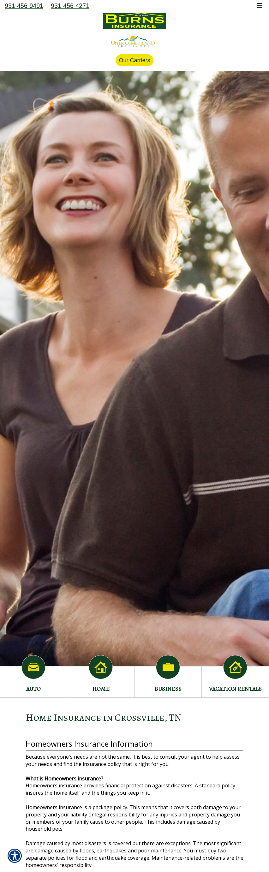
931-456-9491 (24, 5)
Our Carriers (134, 60)
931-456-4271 (70, 5)
